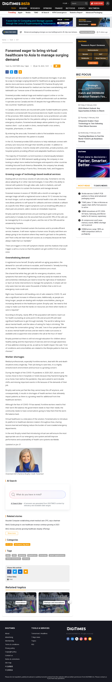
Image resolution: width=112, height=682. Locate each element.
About (7, 633)
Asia (8, 555)
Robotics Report (76, 13)
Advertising (9, 637)
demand (22, 555)
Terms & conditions (12, 644)
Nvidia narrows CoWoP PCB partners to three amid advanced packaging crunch (94, 196)
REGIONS (23, 8)
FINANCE (59, 8)
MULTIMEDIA (94, 8)
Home (4, 40)
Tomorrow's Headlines (87, 32)
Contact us (9, 655)
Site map (8, 663)
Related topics (15, 587)
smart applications (57, 555)
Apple (20, 13)
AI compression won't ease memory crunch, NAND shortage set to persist (94, 222)
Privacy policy (10, 648)
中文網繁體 (9, 666)
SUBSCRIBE (97, 3)
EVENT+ (81, 8)
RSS (32, 644)
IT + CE (9, 544)
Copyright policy (10, 652)
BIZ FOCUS (70, 8)
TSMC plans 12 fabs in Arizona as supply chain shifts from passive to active (95, 204)
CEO (14, 555)
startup (26, 559)
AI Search (45, 13)
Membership (9, 641)
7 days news (35, 637)
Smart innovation (13, 559)
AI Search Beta (16, 503)
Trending (12, 13)
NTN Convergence (59, 13)
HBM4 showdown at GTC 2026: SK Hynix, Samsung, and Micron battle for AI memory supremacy (94, 213)
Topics (33, 641)
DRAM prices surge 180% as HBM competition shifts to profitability (93, 231)
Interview (43, 555)
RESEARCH (35, 8)
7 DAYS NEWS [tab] (100, 186)
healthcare (32, 555)
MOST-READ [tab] (84, 186)
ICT (17, 40)
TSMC (36, 13)
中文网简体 (9, 670)
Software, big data (22, 544)
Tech (11, 40)
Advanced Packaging (94, 13)
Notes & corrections (12, 659)
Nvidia (28, 13)
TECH (13, 8)
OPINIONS (47, 8)
